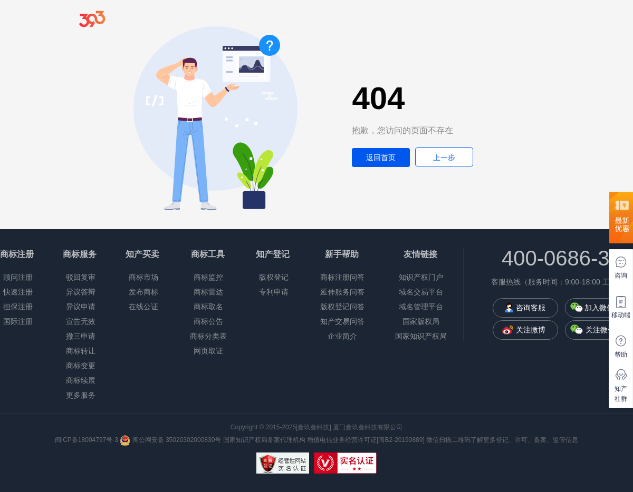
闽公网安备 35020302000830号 (170, 440)
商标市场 (143, 277)
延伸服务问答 (342, 292)
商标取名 (208, 306)
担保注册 (18, 306)
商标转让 (80, 351)
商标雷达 (208, 292)
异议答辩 (80, 292)
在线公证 (143, 306)
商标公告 (208, 321)
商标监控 (208, 277)
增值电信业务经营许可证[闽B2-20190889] (366, 440)
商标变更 (80, 365)
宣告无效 (80, 321)
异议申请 (80, 306)
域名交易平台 (421, 292)
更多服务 (80, 395)
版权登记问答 (342, 306)
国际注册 (18, 321)
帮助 (621, 354)
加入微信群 (602, 307)
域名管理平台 (421, 306)
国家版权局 (420, 321)
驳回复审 (80, 277)
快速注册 (18, 292)
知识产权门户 (421, 277)
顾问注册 (18, 277)
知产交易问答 (342, 321)
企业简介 (342, 336)
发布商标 (143, 292)
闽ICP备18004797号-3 (87, 440)
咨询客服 (530, 307)
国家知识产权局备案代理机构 (264, 440)
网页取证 (208, 351)
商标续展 (80, 380)
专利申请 (274, 292)
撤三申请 (80, 336)
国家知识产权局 (421, 336)
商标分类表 (208, 336)
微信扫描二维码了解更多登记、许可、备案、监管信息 (502, 440)
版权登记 (274, 277)
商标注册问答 (342, 277)
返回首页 (381, 157)
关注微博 (530, 330)
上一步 (444, 157)
